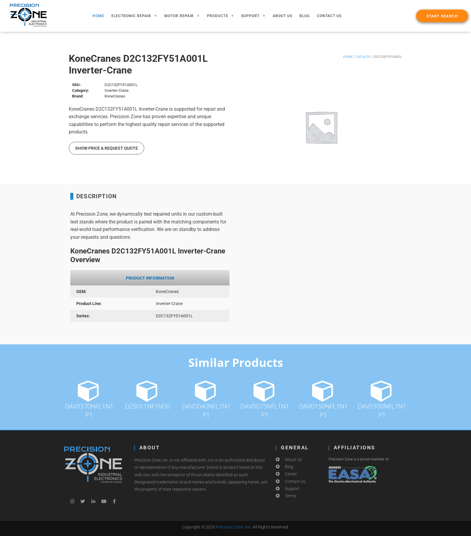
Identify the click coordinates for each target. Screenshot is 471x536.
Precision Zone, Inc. (234, 527)
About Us (282, 16)
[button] (442, 16)
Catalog (363, 57)
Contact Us (329, 16)
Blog (304, 16)
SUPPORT (253, 15)
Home (348, 57)
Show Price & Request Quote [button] (106, 148)
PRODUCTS (220, 15)
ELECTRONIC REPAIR (134, 15)
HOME (98, 16)
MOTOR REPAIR (182, 15)
